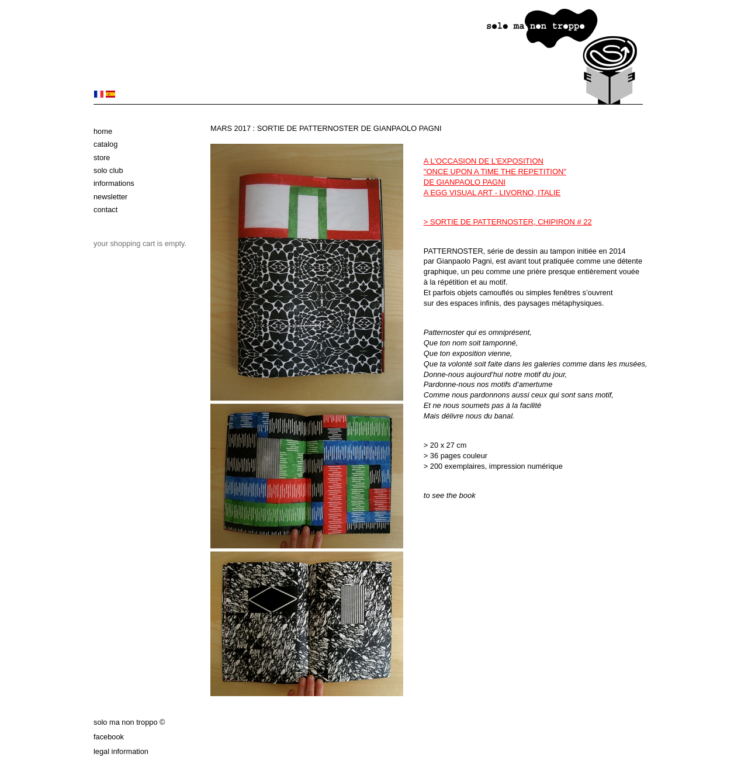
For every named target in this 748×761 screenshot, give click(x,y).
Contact (105, 209)
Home (103, 131)
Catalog (105, 144)
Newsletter (110, 196)
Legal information (121, 751)
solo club (108, 170)
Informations (114, 183)
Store (102, 157)
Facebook (109, 736)
